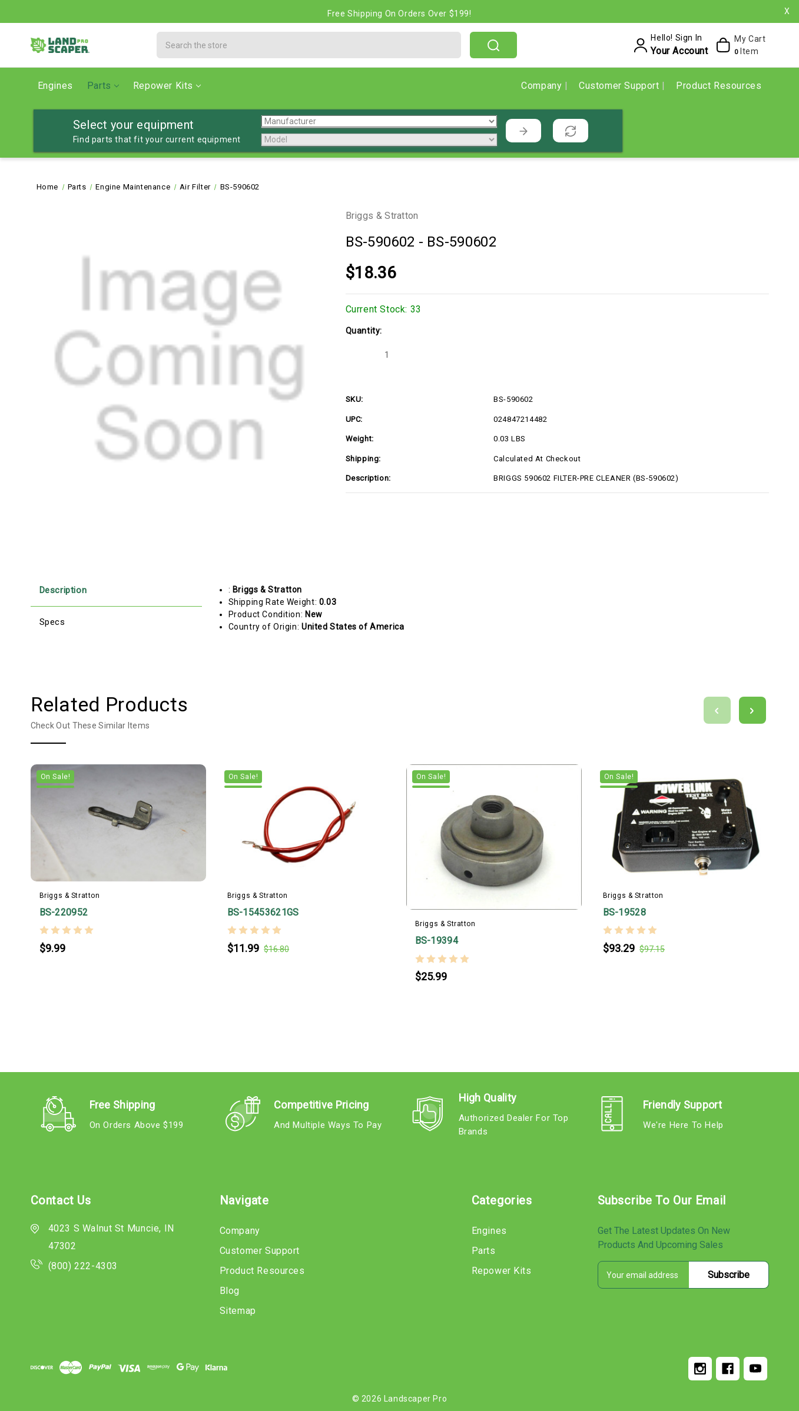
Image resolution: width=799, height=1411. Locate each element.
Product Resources (718, 85)
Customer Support (620, 85)
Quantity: (364, 330)
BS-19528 (624, 912)
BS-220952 (63, 912)
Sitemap (238, 1310)
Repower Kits (167, 85)
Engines (55, 85)
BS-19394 (436, 940)
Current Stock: (384, 309)
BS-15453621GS (263, 912)
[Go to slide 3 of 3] (717, 710)
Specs (52, 622)
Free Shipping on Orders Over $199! (399, 13)
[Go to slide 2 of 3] (752, 710)
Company (543, 85)
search (493, 45)
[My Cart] (739, 45)
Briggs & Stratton (382, 215)
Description (63, 590)
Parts (103, 85)
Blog (230, 1290)
